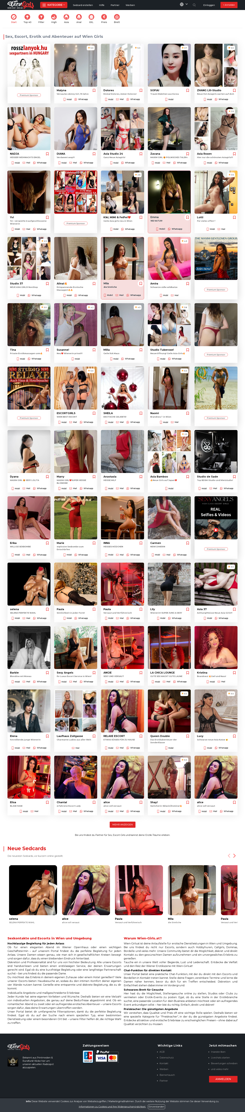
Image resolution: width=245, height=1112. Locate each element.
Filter (42, 19)
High (55, 19)
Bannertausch (167, 1075)
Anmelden (223, 1079)
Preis (105, 19)
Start (14, 19)
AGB (162, 1051)
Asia (67, 19)
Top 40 (28, 19)
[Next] (234, 855)
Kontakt (164, 1063)
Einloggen (209, 5)
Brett (118, 19)
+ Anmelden (229, 5)
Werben (164, 1069)
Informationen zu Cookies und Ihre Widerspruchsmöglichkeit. (112, 1106)
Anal (80, 19)
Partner (164, 1080)
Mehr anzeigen (122, 824)
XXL (92, 19)
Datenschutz (167, 1057)
